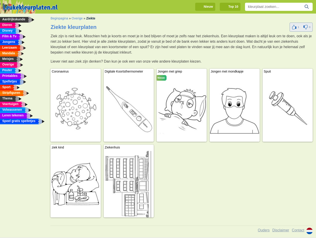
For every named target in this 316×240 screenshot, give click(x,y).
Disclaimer (280, 230)
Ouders (264, 230)
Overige (77, 18)
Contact (298, 230)
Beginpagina (59, 18)
